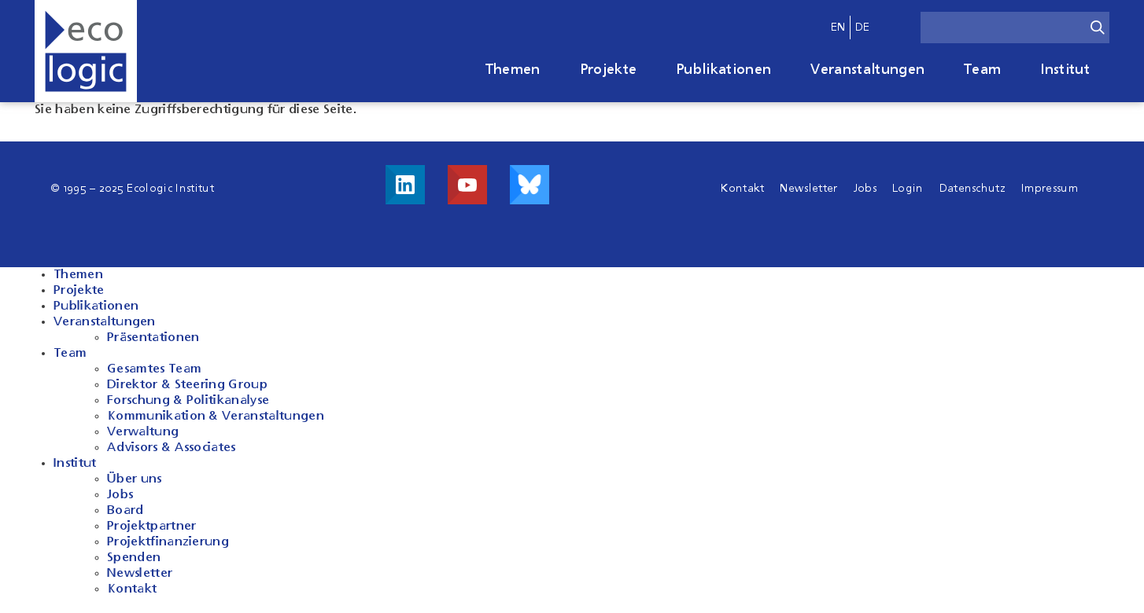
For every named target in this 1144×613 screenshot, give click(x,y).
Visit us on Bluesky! (529, 184)
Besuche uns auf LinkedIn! (405, 184)
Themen (513, 70)
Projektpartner (151, 526)
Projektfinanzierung (168, 542)
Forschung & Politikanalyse (188, 401)
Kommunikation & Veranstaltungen (215, 416)
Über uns (134, 479)
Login (908, 188)
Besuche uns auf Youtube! (467, 184)
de (862, 27)
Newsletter (808, 188)
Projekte (608, 70)
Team (982, 70)
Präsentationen (153, 338)
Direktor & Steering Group (187, 385)
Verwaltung (143, 432)
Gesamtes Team (154, 369)
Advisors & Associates (171, 448)
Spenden (134, 558)
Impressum (1049, 188)
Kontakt (742, 188)
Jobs (865, 188)
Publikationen (723, 70)
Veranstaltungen (867, 70)
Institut (1065, 70)
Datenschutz (972, 188)
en (838, 27)
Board (125, 511)
